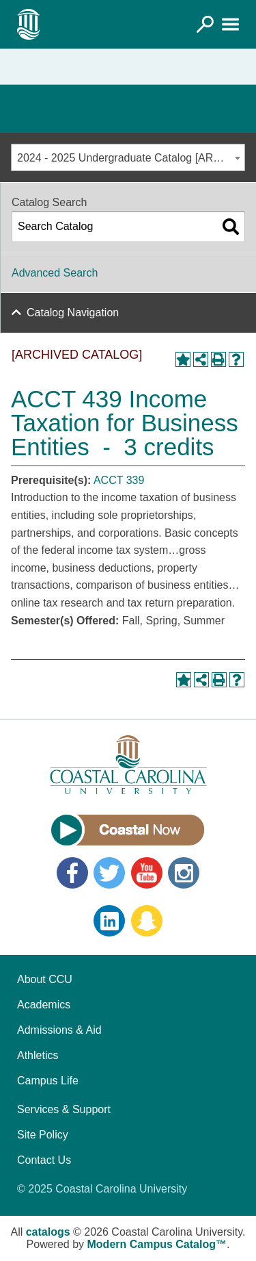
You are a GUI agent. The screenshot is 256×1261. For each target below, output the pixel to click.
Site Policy (42, 1135)
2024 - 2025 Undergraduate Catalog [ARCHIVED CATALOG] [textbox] (130, 158)
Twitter (109, 873)
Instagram (183, 873)
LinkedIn (109, 920)
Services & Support (64, 1109)
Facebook (72, 873)
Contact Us (44, 1160)
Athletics (37, 1055)
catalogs (48, 1232)
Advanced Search (55, 273)
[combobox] (128, 157)
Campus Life (48, 1080)
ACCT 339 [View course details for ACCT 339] (119, 480)
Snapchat (146, 920)
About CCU (44, 979)
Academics (43, 1004)
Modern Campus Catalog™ (157, 1244)
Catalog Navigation (73, 312)
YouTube (146, 873)
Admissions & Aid (59, 1030)
